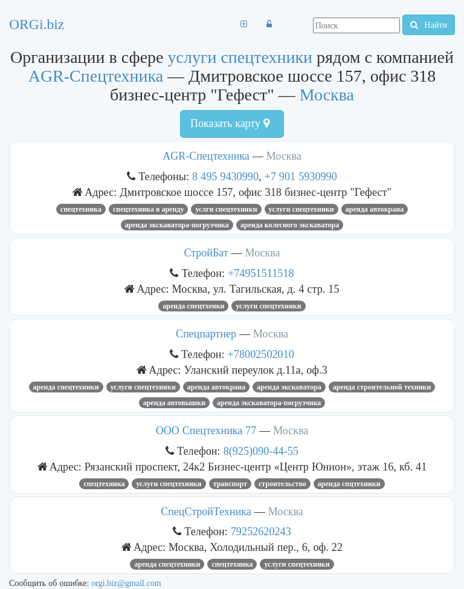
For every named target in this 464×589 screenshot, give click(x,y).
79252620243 (261, 531)
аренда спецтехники (66, 387)
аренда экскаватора (289, 387)
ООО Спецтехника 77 (208, 430)
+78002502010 (261, 354)
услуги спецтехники (240, 57)
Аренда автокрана (375, 209)
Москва (327, 94)
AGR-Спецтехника (95, 76)
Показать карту (229, 123)
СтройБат (206, 252)
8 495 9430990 (225, 176)
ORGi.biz (36, 24)
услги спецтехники (226, 209)
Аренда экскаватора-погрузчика (177, 225)
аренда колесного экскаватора (290, 225)
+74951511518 (261, 273)
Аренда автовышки (174, 402)
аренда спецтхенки (193, 306)
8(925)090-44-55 (261, 451)
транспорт (230, 483)
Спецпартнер (206, 333)
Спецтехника (81, 209)
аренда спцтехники (349, 483)
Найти (428, 25)
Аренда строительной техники (382, 387)
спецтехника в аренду (148, 209)
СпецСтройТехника (206, 511)
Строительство (282, 483)
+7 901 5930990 (301, 176)
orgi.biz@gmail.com (126, 583)
